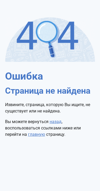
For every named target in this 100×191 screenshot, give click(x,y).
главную (36, 134)
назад (56, 121)
